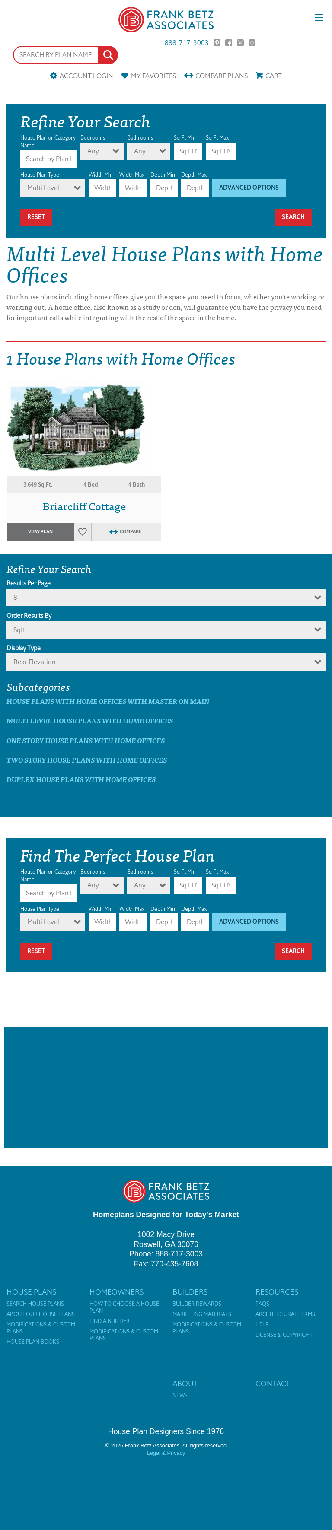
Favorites (153, 75)
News (180, 1395)
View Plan (40, 531)
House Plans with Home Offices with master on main (107, 701)
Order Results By (28, 615)
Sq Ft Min (185, 137)
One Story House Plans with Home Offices (85, 740)
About (185, 1383)
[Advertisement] (166, 1087)
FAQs (262, 1304)
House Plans (31, 1291)
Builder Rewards (196, 1304)
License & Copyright (284, 1335)
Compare (221, 75)
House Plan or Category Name (48, 141)
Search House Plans (35, 1304)
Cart (273, 75)
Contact (272, 1383)
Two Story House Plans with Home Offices (86, 760)
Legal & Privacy (166, 1453)
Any (93, 151)
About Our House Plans (40, 1314)
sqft (19, 629)
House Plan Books (32, 1342)
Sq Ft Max (217, 137)
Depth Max (194, 174)
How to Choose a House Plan (124, 1307)
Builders (190, 1291)
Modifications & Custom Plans (40, 1328)
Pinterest (217, 42)
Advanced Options (249, 188)
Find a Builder (109, 1321)
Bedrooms (92, 137)
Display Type (23, 648)
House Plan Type (39, 174)
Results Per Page (28, 583)
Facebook (228, 42)
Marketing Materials (201, 1314)
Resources (276, 1291)
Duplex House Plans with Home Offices (81, 779)
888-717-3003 (187, 42)
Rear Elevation (34, 661)
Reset (36, 217)
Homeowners (116, 1291)
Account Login (86, 75)
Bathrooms (140, 137)
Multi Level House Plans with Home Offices (89, 720)
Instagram (252, 42)
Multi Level (43, 187)
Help (261, 1324)
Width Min (101, 174)
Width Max (131, 174)
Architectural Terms (285, 1314)
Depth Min (162, 174)
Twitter (240, 42)
